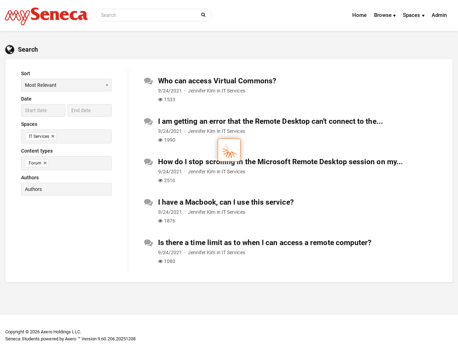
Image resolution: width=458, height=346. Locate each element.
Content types (37, 151)
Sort (25, 73)
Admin (439, 15)
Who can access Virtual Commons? (217, 81)
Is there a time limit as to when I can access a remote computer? (265, 242)
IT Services (233, 91)
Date (26, 99)
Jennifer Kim (202, 91)
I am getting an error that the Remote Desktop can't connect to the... (270, 121)
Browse (385, 15)
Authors (30, 177)
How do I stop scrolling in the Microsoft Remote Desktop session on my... (280, 162)
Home (359, 15)
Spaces (414, 15)
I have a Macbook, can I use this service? (226, 202)
